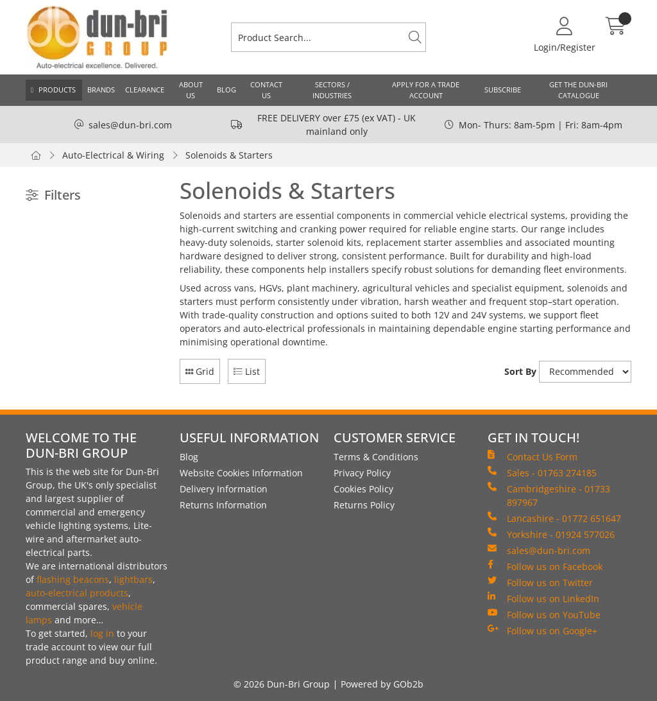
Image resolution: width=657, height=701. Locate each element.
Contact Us (266, 90)
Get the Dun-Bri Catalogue (578, 90)
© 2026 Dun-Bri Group (282, 684)
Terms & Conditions (376, 457)
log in (102, 633)
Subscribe (502, 89)
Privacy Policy (362, 473)
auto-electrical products (77, 593)
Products (57, 89)
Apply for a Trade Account (425, 90)
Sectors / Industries (332, 90)
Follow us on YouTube (544, 614)
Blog (226, 89)
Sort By (520, 371)
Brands (101, 89)
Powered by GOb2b (382, 684)
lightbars (133, 579)
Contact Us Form (532, 456)
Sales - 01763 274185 (542, 472)
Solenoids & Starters (229, 155)
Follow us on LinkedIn (543, 598)
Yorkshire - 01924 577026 (551, 534)
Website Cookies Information (241, 473)
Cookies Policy (363, 489)
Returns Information (223, 505)
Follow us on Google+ (542, 630)
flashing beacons (73, 579)
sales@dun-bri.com (130, 125)
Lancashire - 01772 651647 (554, 518)
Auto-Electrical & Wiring (113, 155)
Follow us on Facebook (545, 566)
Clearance (144, 89)
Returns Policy (364, 505)
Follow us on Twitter (540, 582)
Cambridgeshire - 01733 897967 (549, 495)
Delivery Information (224, 489)
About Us (191, 90)
